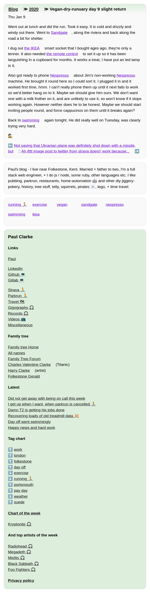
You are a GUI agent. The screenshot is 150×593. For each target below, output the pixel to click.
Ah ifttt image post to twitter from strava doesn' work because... (75, 151)
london (20, 455)
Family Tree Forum (24, 359)
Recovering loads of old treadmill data (40, 416)
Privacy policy (21, 580)
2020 (34, 9)
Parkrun (14, 296)
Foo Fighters (19, 569)
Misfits (13, 558)
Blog (13, 9)
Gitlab (13, 280)
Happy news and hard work (31, 427)
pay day (21, 490)
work (18, 449)
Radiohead (17, 546)
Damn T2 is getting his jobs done (36, 410)
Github (13, 274)
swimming (30, 120)
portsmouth (23, 484)
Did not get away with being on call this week (46, 398)
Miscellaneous (20, 325)
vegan (62, 204)
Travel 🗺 (16, 302)
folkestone (23, 461)
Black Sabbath (20, 564)
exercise (39, 204)
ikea (36, 214)
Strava (13, 290)
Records (15, 313)
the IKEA (32, 48)
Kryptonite (16, 524)
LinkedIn (15, 268)
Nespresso (59, 75)
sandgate (89, 204)
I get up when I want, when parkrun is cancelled (49, 404)
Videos (14, 319)
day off (20, 467)
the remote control (62, 54)
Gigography (18, 307)
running (14, 204)
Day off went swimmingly (29, 422)
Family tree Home (23, 347)
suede (19, 502)
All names (16, 353)
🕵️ (10, 136)
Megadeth (16, 552)
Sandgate (59, 32)
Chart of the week (24, 513)
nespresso (115, 204)
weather (21, 496)
